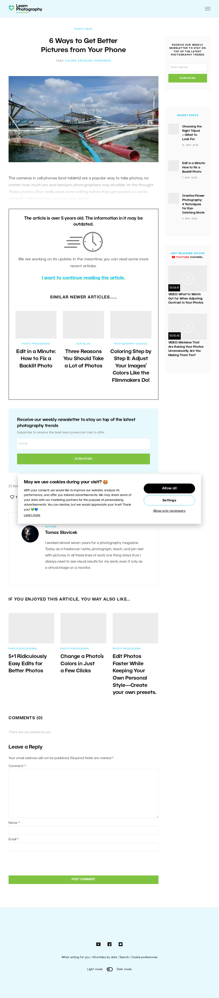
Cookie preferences (145, 957)
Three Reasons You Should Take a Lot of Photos (83, 359)
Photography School (131, 344)
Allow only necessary (169, 510)
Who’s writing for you (76, 957)
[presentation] (38, 862)
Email (14, 839)
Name (14, 822)
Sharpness (102, 61)
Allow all (169, 488)
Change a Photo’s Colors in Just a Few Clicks (82, 663)
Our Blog (83, 344)
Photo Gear (83, 29)
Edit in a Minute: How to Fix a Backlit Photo (36, 359)
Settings (169, 500)
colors (70, 61)
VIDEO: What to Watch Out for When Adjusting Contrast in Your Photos (185, 298)
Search (124, 957)
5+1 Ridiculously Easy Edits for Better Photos (28, 663)
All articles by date (104, 957)
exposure (85, 61)
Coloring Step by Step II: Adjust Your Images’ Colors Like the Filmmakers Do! (130, 366)
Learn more (32, 515)
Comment (17, 766)
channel (187, 257)
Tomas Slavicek (61, 533)
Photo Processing (36, 344)
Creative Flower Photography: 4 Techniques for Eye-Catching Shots (194, 204)
